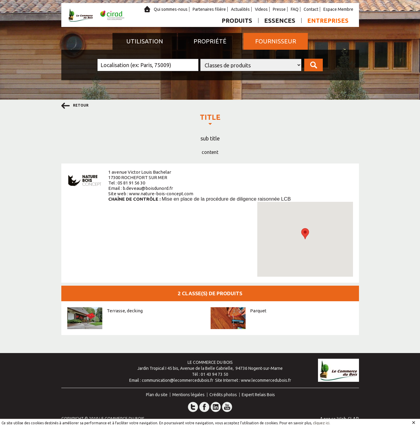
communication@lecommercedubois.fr (177, 380)
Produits (237, 20)
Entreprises (328, 20)
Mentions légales (188, 395)
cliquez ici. (321, 423)
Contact (311, 9)
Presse (279, 9)
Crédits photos (223, 395)
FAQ (295, 9)
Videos (261, 9)
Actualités (240, 9)
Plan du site (157, 395)
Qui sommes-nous (171, 9)
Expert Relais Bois (258, 395)
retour (75, 106)
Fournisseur (275, 41)
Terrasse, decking (125, 310)
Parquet (258, 310)
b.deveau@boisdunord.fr (148, 188)
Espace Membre (338, 9)
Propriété (210, 41)
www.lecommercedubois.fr (266, 380)
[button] (305, 233)
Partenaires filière (209, 9)
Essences (279, 20)
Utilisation (144, 41)
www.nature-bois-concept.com (161, 193)
